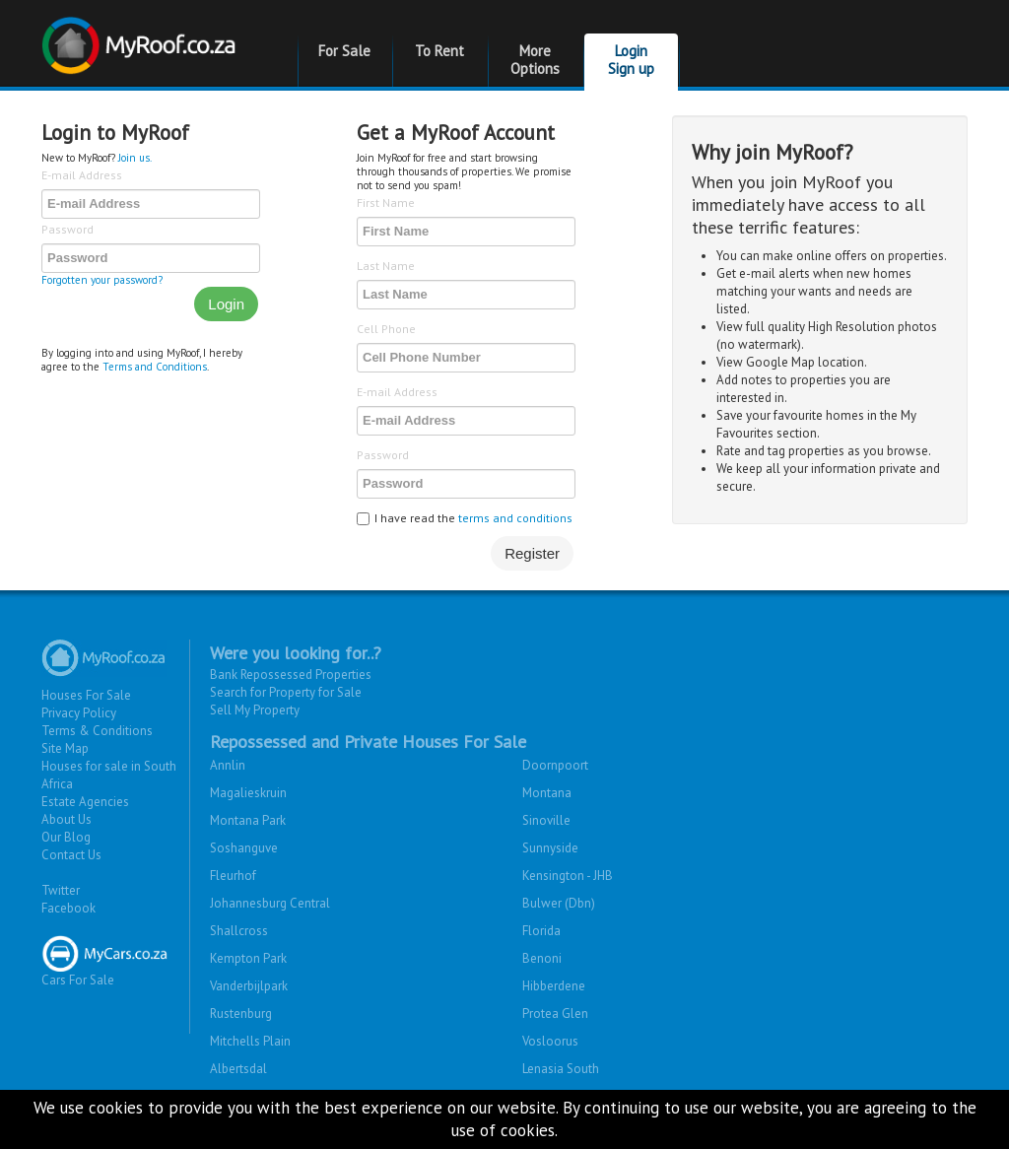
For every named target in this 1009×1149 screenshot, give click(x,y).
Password (67, 229)
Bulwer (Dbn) (558, 903)
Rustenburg (241, 1013)
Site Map (65, 748)
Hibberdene (553, 986)
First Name (386, 202)
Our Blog (66, 837)
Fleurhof (233, 875)
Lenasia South (560, 1068)
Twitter (60, 890)
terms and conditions (515, 517)
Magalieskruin (248, 792)
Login (226, 304)
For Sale (344, 50)
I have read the (464, 517)
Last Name (386, 265)
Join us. (135, 158)
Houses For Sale (86, 695)
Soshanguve (244, 848)
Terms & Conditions (97, 730)
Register (532, 553)
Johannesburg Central (270, 903)
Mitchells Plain (250, 1041)
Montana (547, 792)
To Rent (439, 50)
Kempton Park (248, 958)
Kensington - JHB (567, 875)
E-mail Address (81, 175)
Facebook (68, 908)
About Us (66, 819)
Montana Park (248, 820)
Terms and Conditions (154, 366)
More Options (535, 59)
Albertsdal (238, 1068)
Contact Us (71, 854)
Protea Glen (555, 1013)
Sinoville (546, 820)
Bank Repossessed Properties (290, 674)
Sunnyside (550, 848)
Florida (541, 930)
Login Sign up (631, 59)
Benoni (542, 958)
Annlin (227, 765)
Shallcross (239, 930)
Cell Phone (386, 328)
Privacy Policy (78, 713)
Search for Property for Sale (286, 692)
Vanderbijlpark (249, 986)
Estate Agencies (85, 801)
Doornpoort (555, 765)
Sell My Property (255, 710)
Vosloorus (550, 1041)
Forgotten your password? (102, 280)
